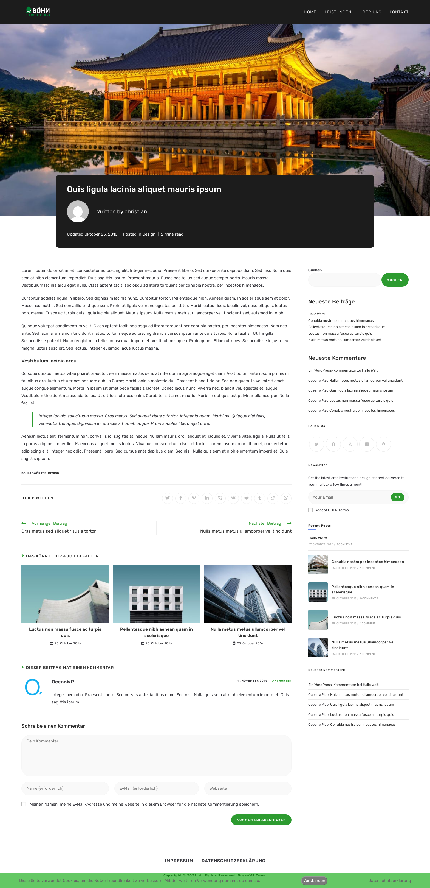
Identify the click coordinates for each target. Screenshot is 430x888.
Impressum (179, 860)
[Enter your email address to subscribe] (358, 497)
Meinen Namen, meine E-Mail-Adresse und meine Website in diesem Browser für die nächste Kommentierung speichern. (144, 804)
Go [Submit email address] (397, 497)
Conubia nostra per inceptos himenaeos (341, 321)
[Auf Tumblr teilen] (259, 498)
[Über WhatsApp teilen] (286, 498)
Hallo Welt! (316, 314)
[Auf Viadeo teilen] (272, 498)
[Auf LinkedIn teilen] (207, 498)
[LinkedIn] (366, 444)
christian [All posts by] (136, 211)
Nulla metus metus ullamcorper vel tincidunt (248, 632)
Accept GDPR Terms (328, 510)
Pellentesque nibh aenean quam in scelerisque (156, 632)
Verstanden (314, 880)
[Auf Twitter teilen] (167, 498)
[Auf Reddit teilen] (246, 498)
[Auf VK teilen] (233, 498)
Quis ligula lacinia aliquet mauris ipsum (361, 390)
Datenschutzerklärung (233, 860)
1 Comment (344, 544)
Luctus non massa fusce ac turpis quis (65, 632)
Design (148, 234)
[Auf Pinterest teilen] (193, 498)
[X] (316, 444)
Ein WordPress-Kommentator (332, 370)
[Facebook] (333, 444)
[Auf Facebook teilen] (180, 498)
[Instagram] (350, 444)
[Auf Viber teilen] (220, 498)
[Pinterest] (383, 444)
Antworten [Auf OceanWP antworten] (282, 680)
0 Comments (369, 598)
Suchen (315, 270)
